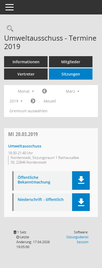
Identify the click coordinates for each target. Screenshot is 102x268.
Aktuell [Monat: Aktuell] (50, 101)
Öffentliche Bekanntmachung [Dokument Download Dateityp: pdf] (34, 180)
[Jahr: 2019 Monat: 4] (33, 101)
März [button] (72, 91)
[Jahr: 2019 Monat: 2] (44, 91)
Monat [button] (26, 91)
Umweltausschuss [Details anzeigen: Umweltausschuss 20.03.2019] (24, 146)
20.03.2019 (23, 134)
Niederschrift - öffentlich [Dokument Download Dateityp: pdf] (41, 199)
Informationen (26, 61)
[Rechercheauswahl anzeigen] (8, 28)
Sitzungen (70, 74)
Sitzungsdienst (77, 239)
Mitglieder (70, 61)
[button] (81, 180)
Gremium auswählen (29, 110)
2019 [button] (16, 101)
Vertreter (26, 74)
